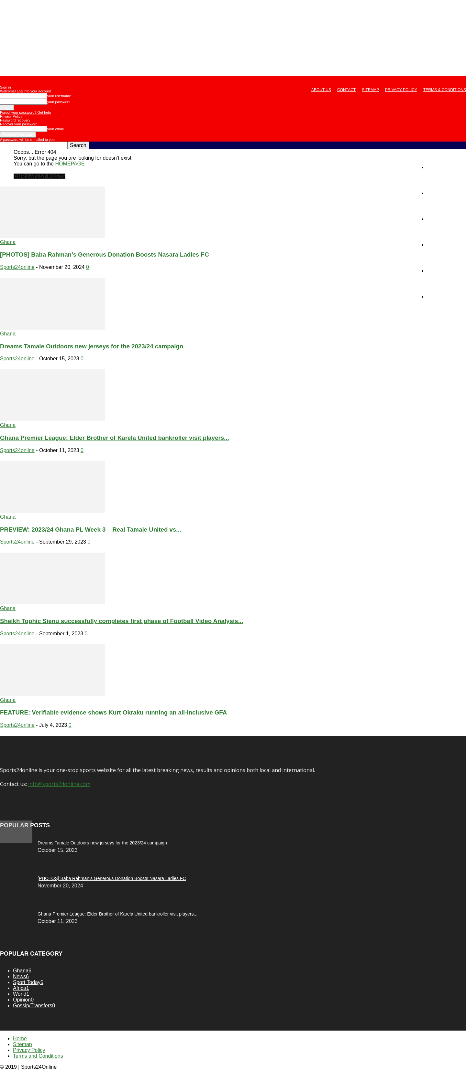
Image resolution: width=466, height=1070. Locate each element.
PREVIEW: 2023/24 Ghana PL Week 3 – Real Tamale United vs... (90, 529)
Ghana (8, 242)
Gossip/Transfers (446, 270)
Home (434, 167)
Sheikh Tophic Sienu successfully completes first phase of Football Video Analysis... (121, 621)
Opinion (436, 245)
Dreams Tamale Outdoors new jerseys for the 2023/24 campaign (91, 346)
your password (59, 102)
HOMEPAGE (69, 163)
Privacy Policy (401, 90)
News (433, 193)
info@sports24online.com (59, 784)
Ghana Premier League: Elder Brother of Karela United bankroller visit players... (114, 437)
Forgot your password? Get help (25, 112)
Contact (346, 90)
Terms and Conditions (38, 1056)
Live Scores (440, 296)
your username (59, 96)
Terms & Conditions (444, 90)
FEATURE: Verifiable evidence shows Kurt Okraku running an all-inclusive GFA (113, 712)
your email (55, 129)
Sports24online (17, 267)
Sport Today (440, 219)
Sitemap (370, 90)
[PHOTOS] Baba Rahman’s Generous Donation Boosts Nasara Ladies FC (104, 254)
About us (321, 90)
